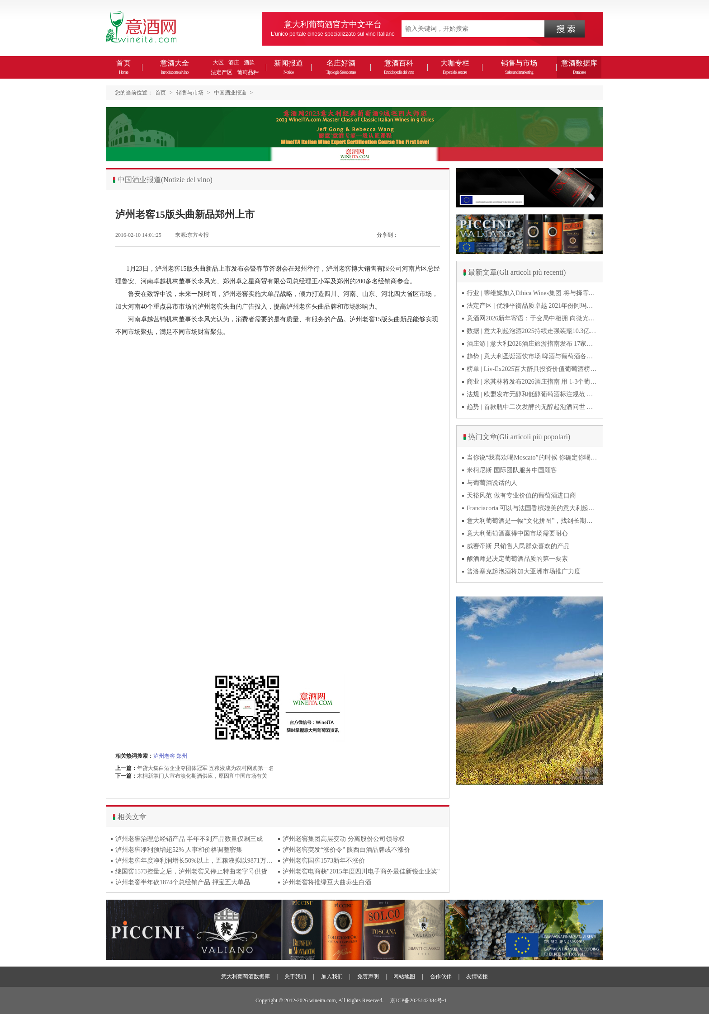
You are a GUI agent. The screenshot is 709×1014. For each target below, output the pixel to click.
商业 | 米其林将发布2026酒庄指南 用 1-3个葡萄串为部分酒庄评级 (532, 381)
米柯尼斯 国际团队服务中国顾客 (512, 470)
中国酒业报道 (230, 92)
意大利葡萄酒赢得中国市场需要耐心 (517, 533)
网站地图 (404, 976)
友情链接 (477, 976)
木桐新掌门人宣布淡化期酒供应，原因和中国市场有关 (202, 776)
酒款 (249, 62)
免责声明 (368, 976)
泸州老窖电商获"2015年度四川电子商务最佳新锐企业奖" (361, 871)
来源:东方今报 (192, 235)
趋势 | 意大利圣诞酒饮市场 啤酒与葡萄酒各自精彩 (532, 356)
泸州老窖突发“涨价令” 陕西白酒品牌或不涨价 (346, 849)
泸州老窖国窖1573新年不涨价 (324, 860)
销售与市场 (519, 67)
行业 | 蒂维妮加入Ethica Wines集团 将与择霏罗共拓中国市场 (532, 293)
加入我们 (332, 976)
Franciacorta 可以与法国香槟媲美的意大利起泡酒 (532, 508)
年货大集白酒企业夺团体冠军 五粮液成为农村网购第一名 (205, 768)
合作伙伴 (441, 976)
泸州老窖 (164, 756)
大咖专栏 (454, 67)
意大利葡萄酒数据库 (245, 976)
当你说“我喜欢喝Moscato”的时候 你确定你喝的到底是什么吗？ (532, 457)
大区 (218, 62)
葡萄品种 (248, 72)
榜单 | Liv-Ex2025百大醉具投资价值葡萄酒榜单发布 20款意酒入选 (532, 369)
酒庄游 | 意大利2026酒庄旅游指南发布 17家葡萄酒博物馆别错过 (532, 343)
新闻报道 (288, 67)
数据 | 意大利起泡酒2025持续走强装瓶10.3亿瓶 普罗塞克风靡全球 (532, 331)
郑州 (181, 756)
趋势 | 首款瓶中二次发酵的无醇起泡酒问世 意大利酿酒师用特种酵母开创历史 (532, 407)
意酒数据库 (579, 67)
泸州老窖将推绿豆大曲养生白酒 (327, 882)
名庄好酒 (340, 67)
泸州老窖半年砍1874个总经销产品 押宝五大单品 (182, 882)
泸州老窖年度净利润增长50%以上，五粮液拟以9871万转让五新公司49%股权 (194, 860)
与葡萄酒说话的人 (492, 482)
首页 (123, 67)
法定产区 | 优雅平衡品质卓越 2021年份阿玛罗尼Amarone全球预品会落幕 (532, 305)
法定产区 (221, 72)
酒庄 (233, 62)
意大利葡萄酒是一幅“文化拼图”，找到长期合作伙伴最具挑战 (532, 520)
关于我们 (295, 976)
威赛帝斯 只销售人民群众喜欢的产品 (518, 546)
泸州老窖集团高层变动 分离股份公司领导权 (344, 839)
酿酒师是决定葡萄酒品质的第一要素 (517, 558)
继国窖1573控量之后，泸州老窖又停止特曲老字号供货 (191, 871)
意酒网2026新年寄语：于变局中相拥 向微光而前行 (532, 318)
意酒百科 (399, 67)
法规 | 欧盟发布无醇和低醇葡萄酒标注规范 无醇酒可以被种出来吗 (532, 394)
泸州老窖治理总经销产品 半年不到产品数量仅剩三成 (189, 839)
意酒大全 (174, 67)
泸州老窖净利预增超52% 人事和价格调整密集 (178, 849)
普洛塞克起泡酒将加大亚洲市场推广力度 (524, 571)
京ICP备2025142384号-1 (418, 1000)
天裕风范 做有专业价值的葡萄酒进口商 (521, 495)
